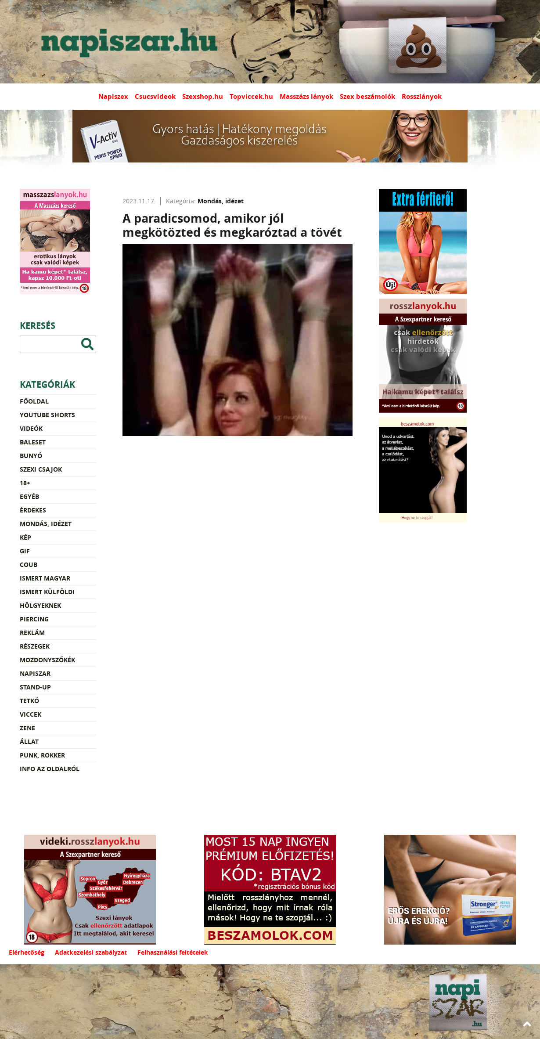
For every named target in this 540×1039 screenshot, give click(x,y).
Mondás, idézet (46, 524)
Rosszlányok (422, 96)
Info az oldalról (49, 769)
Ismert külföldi (47, 592)
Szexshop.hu (202, 96)
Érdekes (33, 510)
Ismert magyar (45, 578)
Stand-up (35, 687)
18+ (25, 483)
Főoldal (34, 401)
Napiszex (113, 96)
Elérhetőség (26, 952)
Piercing (34, 619)
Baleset (33, 442)
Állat (29, 741)
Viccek (30, 714)
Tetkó (29, 700)
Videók (31, 428)
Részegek (35, 646)
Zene (27, 728)
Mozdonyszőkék (47, 660)
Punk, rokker (42, 755)
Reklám (32, 632)
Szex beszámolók (367, 96)
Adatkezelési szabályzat (91, 952)
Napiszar (35, 673)
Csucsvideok (155, 96)
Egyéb (29, 496)
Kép (25, 537)
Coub (28, 564)
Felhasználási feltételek (172, 952)
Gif (25, 551)
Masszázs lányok (306, 96)
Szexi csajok (41, 469)
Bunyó (31, 455)
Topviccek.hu (251, 96)
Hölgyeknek (40, 605)
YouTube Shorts (47, 415)
